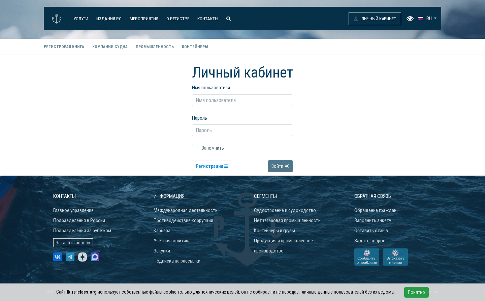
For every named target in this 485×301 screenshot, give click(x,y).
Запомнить (212, 148)
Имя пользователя (211, 88)
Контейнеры (195, 46)
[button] (427, 18)
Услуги (80, 18)
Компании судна (110, 46)
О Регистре (177, 18)
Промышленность (155, 46)
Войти (280, 166)
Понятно (416, 292)
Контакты (207, 18)
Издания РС (109, 18)
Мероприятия (144, 18)
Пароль (199, 118)
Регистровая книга (64, 46)
